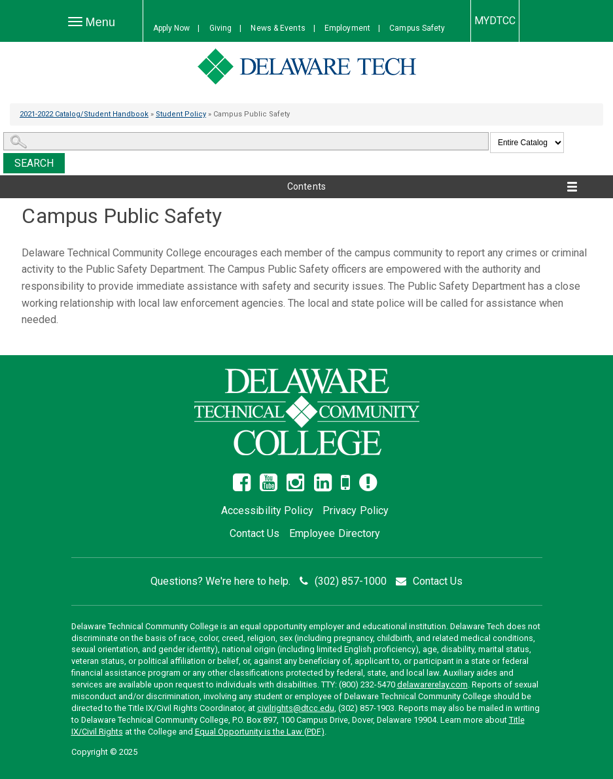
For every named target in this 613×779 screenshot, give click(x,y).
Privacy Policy (356, 510)
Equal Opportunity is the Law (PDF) (259, 731)
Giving (220, 28)
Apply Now (171, 28)
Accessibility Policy (267, 510)
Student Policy (181, 114)
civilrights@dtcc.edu (295, 708)
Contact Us (255, 533)
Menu (95, 25)
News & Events (278, 28)
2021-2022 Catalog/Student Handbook (84, 114)
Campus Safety (417, 28)
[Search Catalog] (246, 141)
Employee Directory (335, 533)
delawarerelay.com (432, 684)
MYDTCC (495, 20)
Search (34, 163)
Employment (347, 28)
